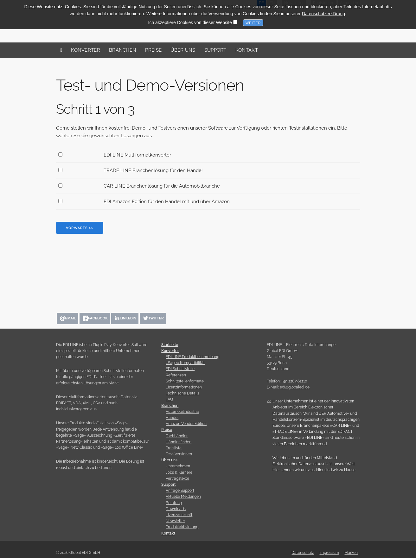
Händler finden (178, 442)
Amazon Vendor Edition (186, 423)
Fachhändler (177, 436)
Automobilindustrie (182, 411)
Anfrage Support (180, 490)
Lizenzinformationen (184, 387)
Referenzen (176, 375)
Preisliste (174, 448)
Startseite (169, 345)
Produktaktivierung (182, 527)
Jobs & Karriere (179, 472)
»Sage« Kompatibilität (185, 363)
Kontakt (246, 50)
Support (215, 50)
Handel (172, 417)
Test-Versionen (179, 454)
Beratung (174, 503)
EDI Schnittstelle (180, 369)
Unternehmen (178, 466)
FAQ (169, 399)
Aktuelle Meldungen (183, 496)
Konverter (85, 50)
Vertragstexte (177, 478)
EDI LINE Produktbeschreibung (192, 357)
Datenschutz (302, 552)
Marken (351, 552)
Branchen (122, 50)
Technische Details (182, 393)
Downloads (176, 509)
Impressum (329, 552)
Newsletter (175, 521)
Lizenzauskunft (179, 515)
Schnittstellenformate (185, 381)
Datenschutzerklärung (323, 11)
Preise (153, 50)
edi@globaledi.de (295, 387)
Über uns (182, 50)
